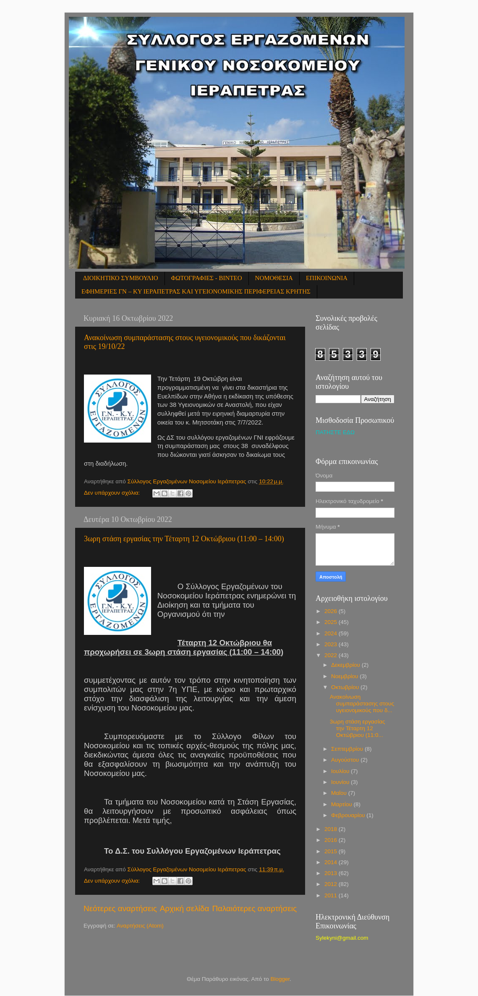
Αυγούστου (345, 760)
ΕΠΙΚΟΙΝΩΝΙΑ (326, 278)
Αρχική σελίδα (184, 908)
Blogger (280, 979)
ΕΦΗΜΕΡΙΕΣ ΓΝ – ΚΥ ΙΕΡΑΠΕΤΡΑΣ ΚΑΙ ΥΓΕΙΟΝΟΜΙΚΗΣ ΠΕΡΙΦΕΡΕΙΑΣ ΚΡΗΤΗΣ (196, 291)
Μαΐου (339, 793)
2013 (331, 873)
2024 (331, 633)
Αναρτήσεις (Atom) (140, 926)
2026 (331, 611)
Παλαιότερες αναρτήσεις (254, 908)
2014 (331, 862)
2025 (331, 622)
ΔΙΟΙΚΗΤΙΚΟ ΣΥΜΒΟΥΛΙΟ (120, 278)
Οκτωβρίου (345, 687)
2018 (331, 829)
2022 (331, 655)
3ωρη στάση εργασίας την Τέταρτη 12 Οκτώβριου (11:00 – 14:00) (184, 539)
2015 (331, 851)
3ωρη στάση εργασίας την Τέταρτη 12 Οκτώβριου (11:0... (357, 728)
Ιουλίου (341, 771)
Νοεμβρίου (345, 676)
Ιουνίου (341, 782)
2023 (331, 644)
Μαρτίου (342, 804)
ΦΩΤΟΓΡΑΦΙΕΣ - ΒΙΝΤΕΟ (206, 278)
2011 (331, 895)
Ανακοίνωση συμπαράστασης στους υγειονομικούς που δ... (362, 703)
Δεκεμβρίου (346, 665)
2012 (331, 884)
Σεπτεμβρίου (348, 749)
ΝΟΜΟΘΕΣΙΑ (274, 278)
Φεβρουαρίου (348, 815)
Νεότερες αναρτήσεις (120, 908)
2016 (331, 840)
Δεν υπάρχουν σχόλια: (112, 493)
